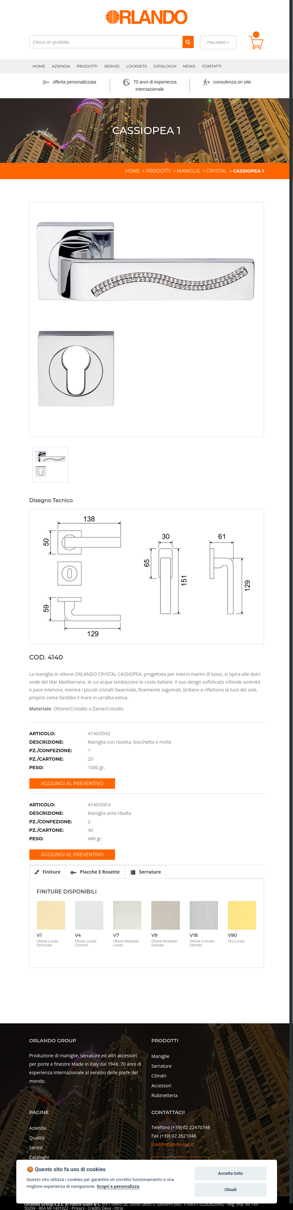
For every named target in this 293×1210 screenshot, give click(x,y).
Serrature (162, 1066)
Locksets (136, 66)
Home (39, 66)
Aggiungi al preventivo (72, 783)
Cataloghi (164, 66)
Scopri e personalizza (118, 1186)
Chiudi (230, 1189)
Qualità (37, 1138)
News (189, 66)
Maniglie (160, 1056)
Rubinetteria (165, 1095)
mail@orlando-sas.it (173, 1144)
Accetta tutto (230, 1173)
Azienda (37, 1128)
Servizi (112, 66)
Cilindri (159, 1076)
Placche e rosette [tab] (95, 872)
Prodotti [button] (87, 66)
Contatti (212, 66)
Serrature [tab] (145, 872)
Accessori (161, 1085)
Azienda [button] (61, 66)
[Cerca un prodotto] (106, 42)
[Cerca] (188, 42)
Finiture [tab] (48, 872)
